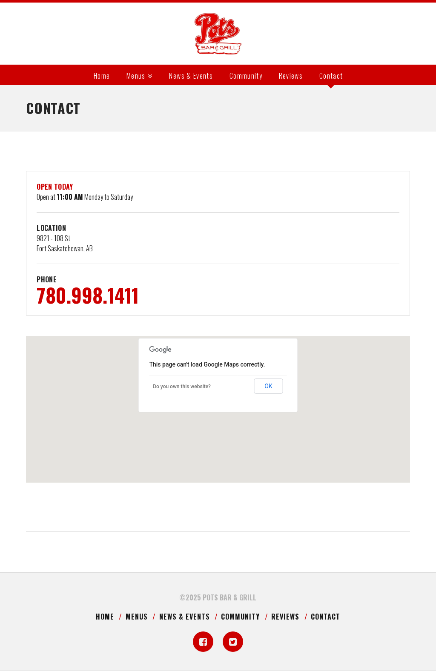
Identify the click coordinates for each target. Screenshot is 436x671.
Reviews (285, 616)
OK (268, 386)
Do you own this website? (182, 387)
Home (105, 616)
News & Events (184, 616)
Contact (325, 616)
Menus (137, 616)
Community (240, 616)
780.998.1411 (88, 294)
